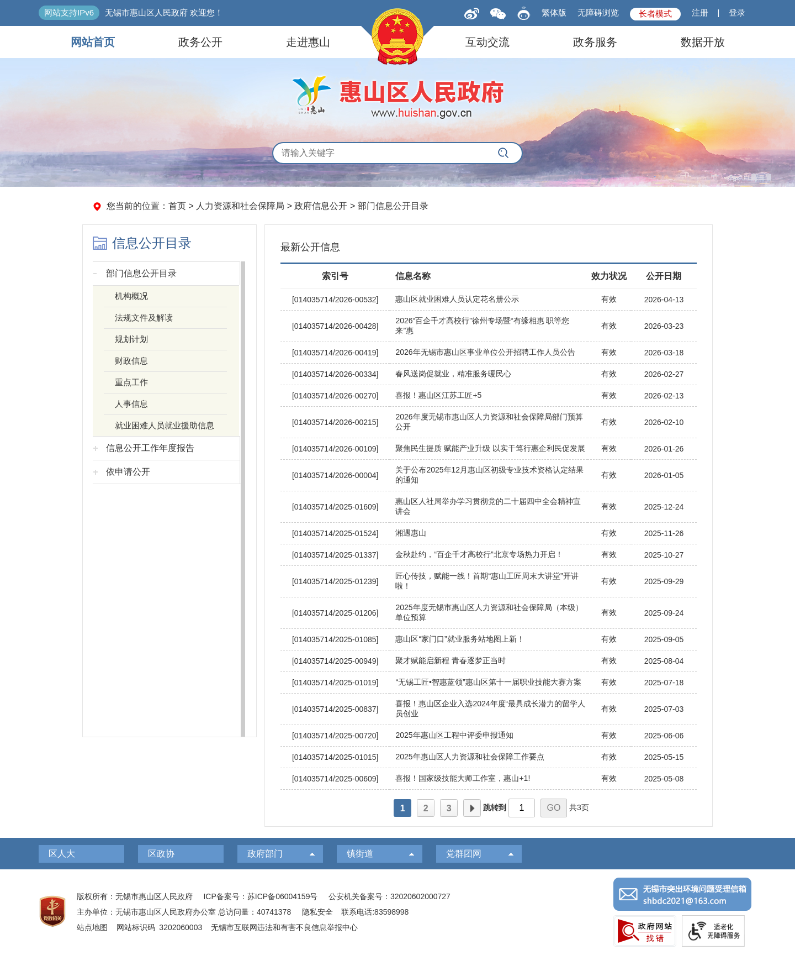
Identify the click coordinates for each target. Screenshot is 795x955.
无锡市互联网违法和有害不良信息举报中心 (284, 927)
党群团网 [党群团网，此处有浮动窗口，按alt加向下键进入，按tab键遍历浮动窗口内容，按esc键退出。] (463, 853)
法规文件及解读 (144, 317)
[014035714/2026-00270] (335, 395)
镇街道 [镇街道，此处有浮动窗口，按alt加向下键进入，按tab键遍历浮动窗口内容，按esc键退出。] (360, 853)
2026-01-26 (664, 448)
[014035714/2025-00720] (335, 735)
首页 (177, 206)
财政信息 (131, 360)
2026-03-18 (664, 352)
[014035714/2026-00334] (335, 374)
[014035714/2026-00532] (335, 299)
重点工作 (131, 382)
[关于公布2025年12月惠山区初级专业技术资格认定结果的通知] (488, 475)
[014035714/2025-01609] (335, 506)
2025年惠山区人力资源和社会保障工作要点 (469, 756)
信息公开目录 (152, 243)
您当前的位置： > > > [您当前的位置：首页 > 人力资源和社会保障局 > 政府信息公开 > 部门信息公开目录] (267, 206)
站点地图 (92, 927)
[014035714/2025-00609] (335, 778)
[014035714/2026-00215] (335, 422)
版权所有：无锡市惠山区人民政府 (135, 896)
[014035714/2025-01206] (335, 612)
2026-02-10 (664, 422)
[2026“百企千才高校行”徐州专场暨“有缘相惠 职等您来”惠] (488, 326)
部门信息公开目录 (393, 206)
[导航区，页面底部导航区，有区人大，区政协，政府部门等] (397, 854)
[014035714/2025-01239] (335, 581)
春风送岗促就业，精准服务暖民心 (453, 373)
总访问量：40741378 (253, 911)
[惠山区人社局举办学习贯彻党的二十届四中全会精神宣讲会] (488, 507)
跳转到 (494, 807)
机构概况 (131, 296)
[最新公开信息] (488, 244)
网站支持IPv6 (69, 12)
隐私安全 (317, 911)
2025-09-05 (664, 639)
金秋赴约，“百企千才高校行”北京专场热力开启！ (479, 554)
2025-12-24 (664, 506)
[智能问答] (524, 11)
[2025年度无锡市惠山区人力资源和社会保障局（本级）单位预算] (488, 613)
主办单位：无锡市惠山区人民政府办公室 (146, 911)
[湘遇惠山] (488, 533)
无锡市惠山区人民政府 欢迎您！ (164, 12)
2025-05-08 (664, 778)
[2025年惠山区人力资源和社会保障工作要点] (488, 757)
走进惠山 (308, 42)
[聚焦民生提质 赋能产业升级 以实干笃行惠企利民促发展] (488, 449)
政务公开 (200, 42)
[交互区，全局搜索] (397, 153)
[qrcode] (498, 13)
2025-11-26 (664, 533)
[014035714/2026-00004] (335, 475)
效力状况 (609, 276)
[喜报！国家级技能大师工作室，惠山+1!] (488, 779)
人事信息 (131, 403)
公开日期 (663, 276)
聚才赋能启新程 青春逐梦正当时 (450, 660)
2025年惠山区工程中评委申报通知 (454, 735)
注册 (700, 12)
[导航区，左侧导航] (169, 480)
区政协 (161, 853)
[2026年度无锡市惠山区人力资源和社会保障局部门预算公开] (488, 422)
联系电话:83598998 (375, 911)
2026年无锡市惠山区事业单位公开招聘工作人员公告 (485, 352)
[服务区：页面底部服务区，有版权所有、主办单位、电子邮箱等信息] (397, 912)
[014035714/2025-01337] (335, 554)
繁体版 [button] (554, 12)
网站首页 (93, 42)
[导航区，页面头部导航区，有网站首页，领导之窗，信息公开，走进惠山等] (397, 42)
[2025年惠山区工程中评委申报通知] (488, 736)
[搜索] (503, 153)
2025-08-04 (664, 661)
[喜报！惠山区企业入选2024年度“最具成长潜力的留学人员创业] (488, 709)
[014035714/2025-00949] (335, 661)
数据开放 (703, 42)
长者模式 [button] (655, 13)
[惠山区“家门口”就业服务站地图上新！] (488, 639)
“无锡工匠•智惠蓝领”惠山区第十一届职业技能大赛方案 (488, 682)
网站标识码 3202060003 (159, 927)
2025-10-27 (664, 554)
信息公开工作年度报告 (150, 448)
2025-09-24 (664, 612)
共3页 (579, 807)
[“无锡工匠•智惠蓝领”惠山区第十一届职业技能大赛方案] (488, 683)
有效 (609, 299)
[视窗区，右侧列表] (488, 525)
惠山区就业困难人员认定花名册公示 (457, 299)
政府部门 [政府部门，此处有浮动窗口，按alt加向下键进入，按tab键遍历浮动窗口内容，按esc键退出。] (265, 853)
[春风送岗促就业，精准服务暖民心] (488, 374)
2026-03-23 (664, 326)
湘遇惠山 (410, 532)
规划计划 (131, 339)
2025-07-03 (664, 709)
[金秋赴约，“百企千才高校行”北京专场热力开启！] (488, 555)
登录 (737, 12)
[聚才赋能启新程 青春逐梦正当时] (488, 661)
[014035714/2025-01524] (335, 533)
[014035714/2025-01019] (335, 682)
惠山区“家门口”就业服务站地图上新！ (459, 638)
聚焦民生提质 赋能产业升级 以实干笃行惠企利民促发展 (490, 448)
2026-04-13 (664, 299)
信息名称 (413, 276)
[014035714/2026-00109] (335, 448)
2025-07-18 (664, 682)
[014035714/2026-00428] (335, 326)
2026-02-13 (664, 395)
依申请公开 (128, 471)
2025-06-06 (664, 735)
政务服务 (595, 42)
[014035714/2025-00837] (335, 709)
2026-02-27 (664, 374)
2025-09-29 (664, 581)
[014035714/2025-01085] (335, 639)
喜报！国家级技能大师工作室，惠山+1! (462, 778)
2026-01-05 (664, 475)
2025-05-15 (664, 757)
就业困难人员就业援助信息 (164, 425)
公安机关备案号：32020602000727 (389, 896)
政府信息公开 (320, 206)
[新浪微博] (471, 12)
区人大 (62, 853)
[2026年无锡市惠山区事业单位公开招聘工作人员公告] (488, 353)
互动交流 (487, 42)
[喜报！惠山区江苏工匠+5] (488, 396)
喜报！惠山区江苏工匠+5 (438, 395)
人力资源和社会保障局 (240, 206)
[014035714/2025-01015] (335, 757)
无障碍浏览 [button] (598, 12)
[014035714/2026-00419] (335, 352)
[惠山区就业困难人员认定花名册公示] (488, 300)
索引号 (335, 276)
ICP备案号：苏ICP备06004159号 (260, 896)
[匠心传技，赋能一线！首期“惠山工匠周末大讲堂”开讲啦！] (488, 581)
